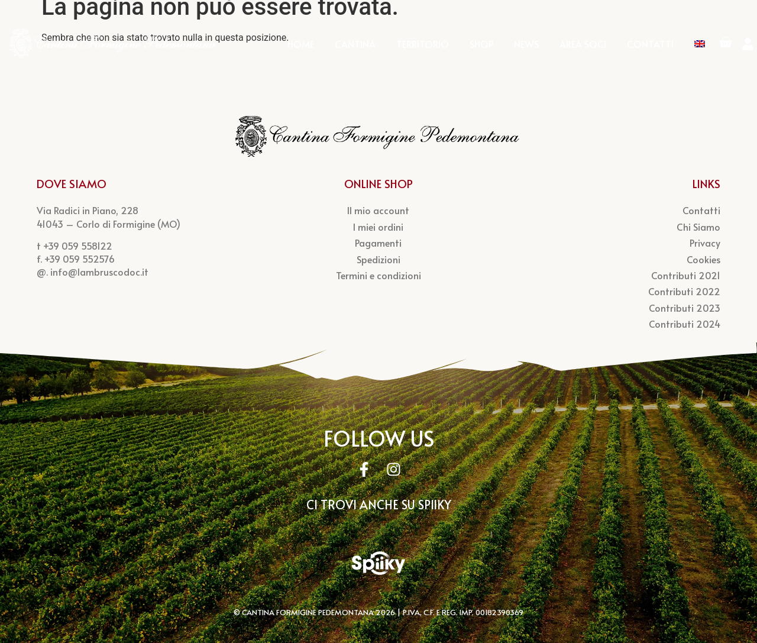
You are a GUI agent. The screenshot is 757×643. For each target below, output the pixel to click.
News (526, 46)
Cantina (355, 46)
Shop (481, 46)
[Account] (748, 47)
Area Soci (582, 46)
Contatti (650, 46)
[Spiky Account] (378, 568)
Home (300, 46)
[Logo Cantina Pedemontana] (113, 46)
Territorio (422, 46)
